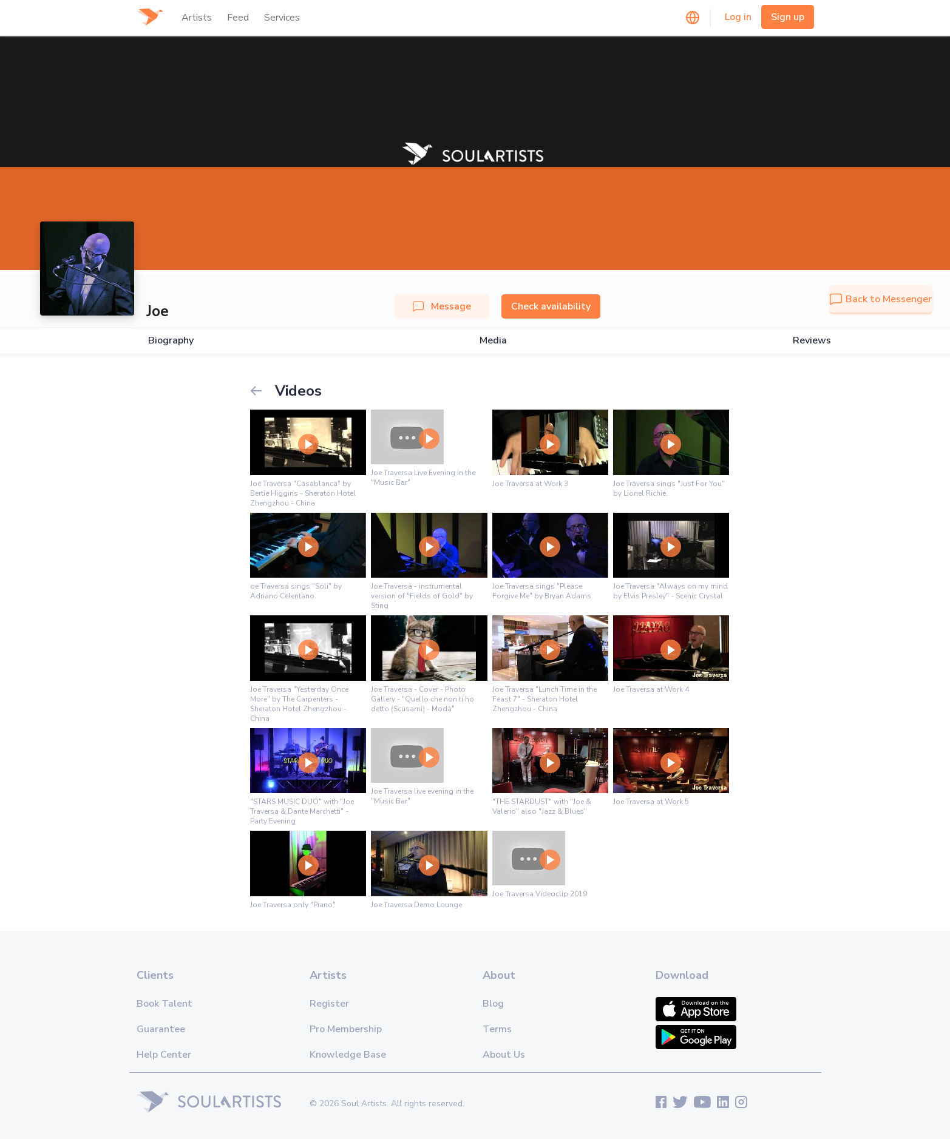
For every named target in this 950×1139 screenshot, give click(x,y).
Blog (493, 1004)
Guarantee (161, 1029)
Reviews (812, 340)
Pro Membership (346, 1029)
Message (442, 306)
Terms (497, 1029)
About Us (504, 1055)
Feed (238, 17)
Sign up (787, 17)
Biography (171, 340)
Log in (738, 17)
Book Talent (164, 1004)
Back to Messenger (881, 299)
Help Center (164, 1055)
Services (282, 17)
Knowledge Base (348, 1055)
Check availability (551, 306)
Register (329, 1004)
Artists (197, 17)
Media (493, 340)
